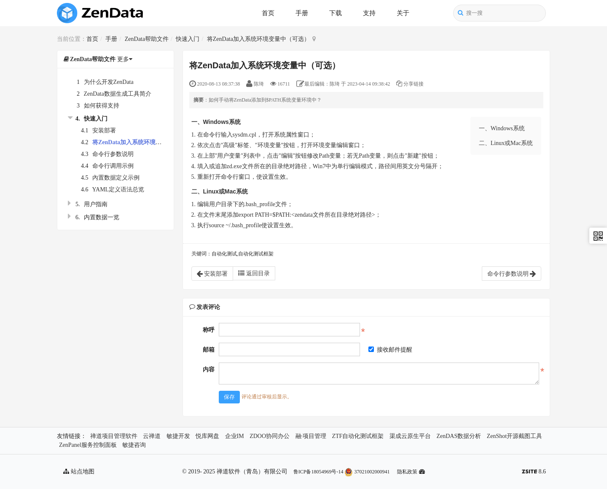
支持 (369, 13)
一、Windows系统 (502, 128)
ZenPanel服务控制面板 (88, 445)
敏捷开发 (178, 436)
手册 (301, 13)
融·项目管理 (311, 436)
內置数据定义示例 (116, 178)
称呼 (209, 330)
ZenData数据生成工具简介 (117, 94)
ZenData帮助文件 (147, 39)
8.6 (534, 472)
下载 (335, 13)
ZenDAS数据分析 (458, 436)
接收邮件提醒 (390, 350)
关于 (403, 13)
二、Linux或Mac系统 (506, 143)
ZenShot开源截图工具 (514, 436)
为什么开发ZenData (109, 82)
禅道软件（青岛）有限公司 (252, 471)
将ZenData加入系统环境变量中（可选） (258, 39)
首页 (268, 13)
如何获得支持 (101, 105)
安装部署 (104, 130)
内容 (209, 369)
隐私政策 (407, 472)
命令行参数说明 (113, 154)
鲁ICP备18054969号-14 (318, 472)
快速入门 (187, 39)
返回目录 (254, 273)
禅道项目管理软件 (113, 436)
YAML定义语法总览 (118, 189)
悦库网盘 (207, 436)
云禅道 (152, 436)
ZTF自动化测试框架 (358, 436)
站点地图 (78, 471)
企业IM (234, 436)
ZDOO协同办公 (270, 436)
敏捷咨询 (134, 445)
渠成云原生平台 (410, 436)
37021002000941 (366, 472)
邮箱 (209, 350)
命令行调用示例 (113, 166)
